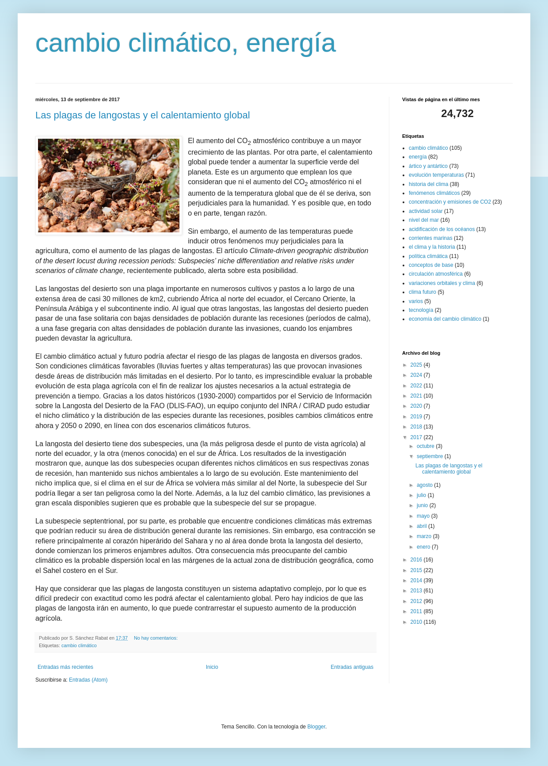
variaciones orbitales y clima (442, 283)
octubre (426, 446)
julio (422, 495)
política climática (428, 256)
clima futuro (422, 292)
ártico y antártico (428, 166)
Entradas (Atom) (88, 680)
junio (423, 505)
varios (416, 301)
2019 (417, 416)
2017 (417, 437)
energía (418, 157)
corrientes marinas (431, 238)
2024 (417, 375)
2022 (417, 386)
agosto (425, 485)
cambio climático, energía (185, 42)
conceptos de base (431, 265)
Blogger (316, 727)
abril (422, 526)
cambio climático (79, 645)
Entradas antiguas (352, 667)
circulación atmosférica (436, 274)
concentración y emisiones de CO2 (450, 202)
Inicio (212, 667)
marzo (425, 536)
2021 (417, 396)
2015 (417, 570)
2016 (417, 560)
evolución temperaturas (436, 175)
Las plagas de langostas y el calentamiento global (142, 115)
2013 (417, 591)
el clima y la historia (432, 247)
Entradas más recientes (65, 667)
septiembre (431, 456)
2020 (417, 406)
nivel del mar (424, 220)
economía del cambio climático (445, 319)
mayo (424, 516)
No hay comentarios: (156, 638)
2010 (417, 622)
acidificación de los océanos (442, 229)
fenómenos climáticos (434, 193)
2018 (417, 427)
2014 (417, 580)
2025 (417, 365)
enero (424, 547)
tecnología (421, 310)
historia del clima (428, 184)
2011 (417, 611)
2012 (417, 601)
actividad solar (426, 211)
